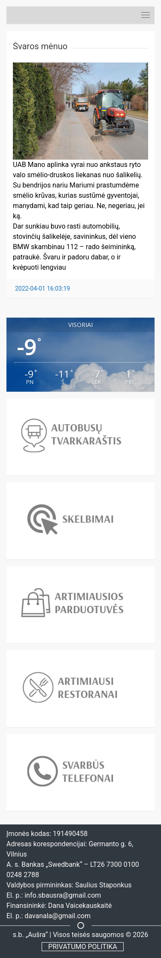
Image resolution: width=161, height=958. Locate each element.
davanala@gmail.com (57, 916)
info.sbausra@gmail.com (62, 895)
